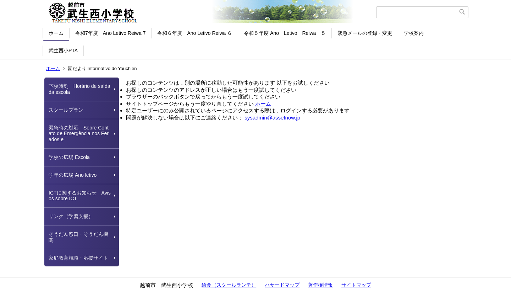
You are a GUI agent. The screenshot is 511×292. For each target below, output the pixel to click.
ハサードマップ (282, 285)
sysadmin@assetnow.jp (272, 118)
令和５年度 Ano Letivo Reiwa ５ (285, 33)
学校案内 (414, 33)
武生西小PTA (63, 50)
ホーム (56, 33)
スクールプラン (66, 110)
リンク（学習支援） (71, 216)
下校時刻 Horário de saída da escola (79, 89)
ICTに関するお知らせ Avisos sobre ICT (80, 196)
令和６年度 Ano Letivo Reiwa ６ (194, 33)
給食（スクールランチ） (229, 285)
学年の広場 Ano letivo (73, 175)
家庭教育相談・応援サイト (78, 258)
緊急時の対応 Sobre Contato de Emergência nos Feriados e (79, 134)
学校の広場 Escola (69, 157)
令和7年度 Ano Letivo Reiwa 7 (110, 33)
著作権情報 (320, 285)
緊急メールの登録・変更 (364, 33)
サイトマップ (356, 285)
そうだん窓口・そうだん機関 (78, 237)
